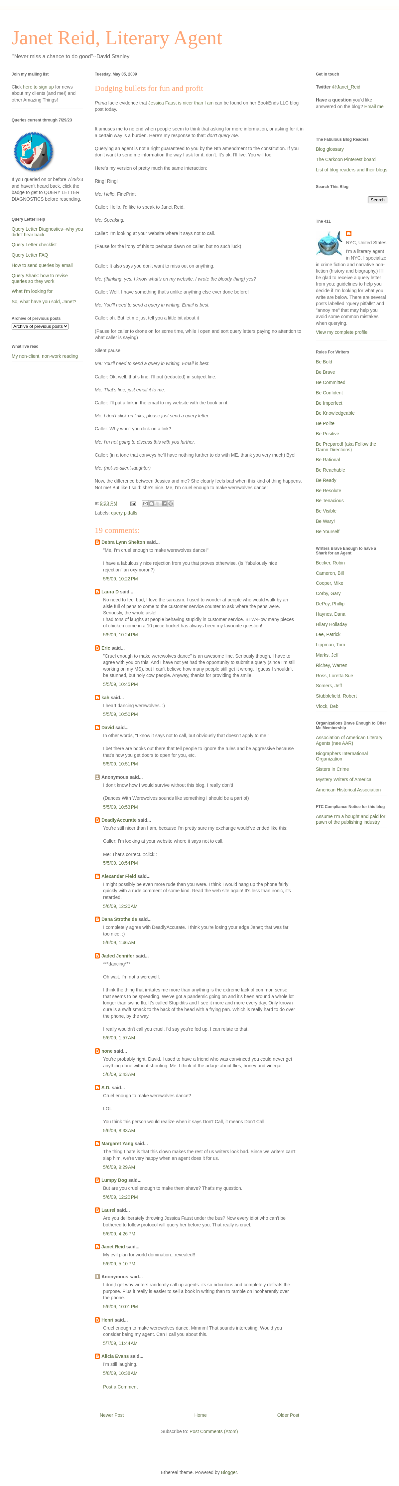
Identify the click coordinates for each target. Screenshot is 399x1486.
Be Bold (324, 361)
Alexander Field (118, 876)
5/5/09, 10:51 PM (120, 763)
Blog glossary (330, 149)
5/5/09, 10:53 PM (120, 807)
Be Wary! (325, 521)
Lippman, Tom (330, 644)
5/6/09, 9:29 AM (119, 1167)
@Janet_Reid (346, 87)
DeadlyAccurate (119, 820)
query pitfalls (124, 513)
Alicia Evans (115, 1356)
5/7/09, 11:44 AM (120, 1343)
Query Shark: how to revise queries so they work (40, 278)
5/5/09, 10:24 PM (120, 634)
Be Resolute (328, 490)
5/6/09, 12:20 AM (120, 906)
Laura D (110, 591)
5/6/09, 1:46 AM (119, 942)
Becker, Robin (330, 562)
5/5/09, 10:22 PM (120, 578)
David (107, 727)
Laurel (108, 1210)
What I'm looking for (32, 291)
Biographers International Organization (342, 756)
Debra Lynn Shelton (123, 542)
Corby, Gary (328, 593)
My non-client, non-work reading (45, 356)
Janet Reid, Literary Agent (117, 38)
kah (105, 697)
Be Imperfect (329, 403)
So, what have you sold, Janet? (44, 301)
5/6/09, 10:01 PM (120, 1306)
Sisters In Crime (332, 769)
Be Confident (329, 392)
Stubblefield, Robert (336, 696)
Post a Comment (120, 1386)
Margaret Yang (117, 1143)
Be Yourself (327, 531)
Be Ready (326, 480)
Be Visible (326, 511)
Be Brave (325, 372)
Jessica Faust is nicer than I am (180, 103)
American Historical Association (348, 789)
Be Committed (330, 382)
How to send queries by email (42, 265)
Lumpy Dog (114, 1180)
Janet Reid (113, 1246)
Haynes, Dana (330, 614)
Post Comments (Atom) (214, 1431)
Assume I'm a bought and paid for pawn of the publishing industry (350, 819)
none (106, 1051)
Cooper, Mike (329, 583)
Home (200, 1415)
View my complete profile (341, 332)
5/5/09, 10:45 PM (120, 684)
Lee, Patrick (328, 634)
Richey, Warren (331, 665)
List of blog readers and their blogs (351, 169)
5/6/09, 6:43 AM (119, 1074)
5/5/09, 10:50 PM (120, 714)
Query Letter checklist (34, 244)
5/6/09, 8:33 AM (119, 1130)
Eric (105, 648)
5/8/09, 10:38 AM (120, 1373)
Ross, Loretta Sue (334, 675)
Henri (107, 1320)
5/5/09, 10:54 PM (120, 863)
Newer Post (112, 1415)
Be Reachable (330, 470)
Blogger (229, 1472)
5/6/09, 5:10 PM (119, 1263)
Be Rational (328, 459)
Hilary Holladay (331, 624)
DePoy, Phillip (330, 603)
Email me (374, 106)
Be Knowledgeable (335, 413)
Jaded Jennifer (117, 955)
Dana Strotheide (119, 919)
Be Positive (327, 433)
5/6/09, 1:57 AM (119, 1037)
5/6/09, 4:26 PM (119, 1233)
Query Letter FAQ (30, 255)
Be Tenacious (330, 500)
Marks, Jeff (327, 655)
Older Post (288, 1415)
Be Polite (325, 423)
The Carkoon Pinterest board (346, 159)
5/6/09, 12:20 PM (120, 1197)
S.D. (105, 1087)
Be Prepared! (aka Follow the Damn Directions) (346, 446)
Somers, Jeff (329, 685)
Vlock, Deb (327, 706)
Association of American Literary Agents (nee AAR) (349, 740)
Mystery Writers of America (343, 779)
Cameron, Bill (330, 573)
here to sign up (39, 87)
